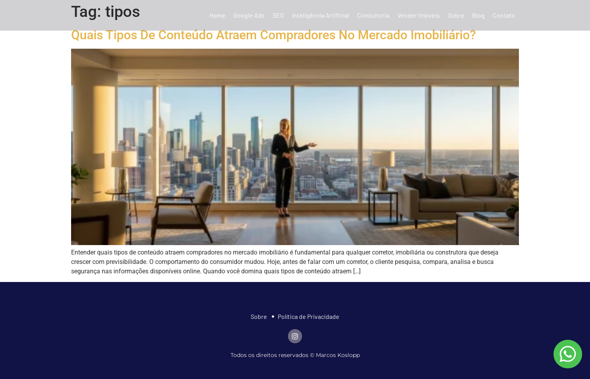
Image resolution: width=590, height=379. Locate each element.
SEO (278, 15)
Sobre (456, 15)
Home (217, 15)
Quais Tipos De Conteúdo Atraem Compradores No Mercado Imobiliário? (273, 34)
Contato (504, 15)
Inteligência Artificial (320, 15)
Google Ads (249, 15)
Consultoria (373, 15)
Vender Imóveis (419, 15)
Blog (478, 15)
